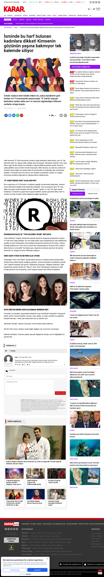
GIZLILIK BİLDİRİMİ (72, 524)
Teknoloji (26, 548)
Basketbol (37, 542)
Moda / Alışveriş (38, 19)
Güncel (10, 15)
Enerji (52, 539)
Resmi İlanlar (82, 15)
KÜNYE (39, 524)
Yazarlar (17, 15)
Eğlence (28, 19)
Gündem (38, 551)
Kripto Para (41, 15)
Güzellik (47, 19)
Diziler (15, 19)
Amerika (41, 536)
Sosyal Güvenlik (60, 539)
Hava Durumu (96, 533)
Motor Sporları (61, 542)
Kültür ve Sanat (62, 554)
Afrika (58, 536)
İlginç (58, 551)
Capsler (42, 554)
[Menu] (89, 15)
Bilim (61, 548)
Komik (53, 551)
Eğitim (59, 533)
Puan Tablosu (96, 539)
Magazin (21, 19)
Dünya (25, 15)
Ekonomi (32, 15)
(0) (29, 364)
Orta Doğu (34, 536)
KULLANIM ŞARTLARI (58, 524)
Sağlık (44, 545)
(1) (24, 364)
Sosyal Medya (48, 548)
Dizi (43, 551)
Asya (53, 536)
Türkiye (48, 533)
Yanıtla (18, 364)
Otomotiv (46, 539)
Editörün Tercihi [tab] (92, 193)
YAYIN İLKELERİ (46, 524)
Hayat (54, 15)
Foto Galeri (27, 554)
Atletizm (52, 542)
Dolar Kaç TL (95, 541)
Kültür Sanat (51, 545)
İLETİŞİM (33, 524)
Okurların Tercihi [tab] (77, 193)
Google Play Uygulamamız (72, 564)
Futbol (30, 542)
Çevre (54, 533)
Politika (33, 533)
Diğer (69, 542)
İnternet (40, 548)
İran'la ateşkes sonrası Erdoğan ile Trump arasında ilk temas (34, 23)
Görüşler (72, 15)
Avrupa (47, 536)
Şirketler (70, 539)
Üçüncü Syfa (40, 533)
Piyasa (34, 539)
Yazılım (56, 548)
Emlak (39, 539)
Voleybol (45, 542)
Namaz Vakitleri (96, 536)
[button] (49, 115)
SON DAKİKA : (8, 23)
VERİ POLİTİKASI (83, 524)
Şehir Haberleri (96, 544)
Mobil (34, 548)
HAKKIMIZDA (26, 524)
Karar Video (62, 15)
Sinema (47, 551)
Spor (49, 15)
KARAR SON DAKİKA (11, 540)
